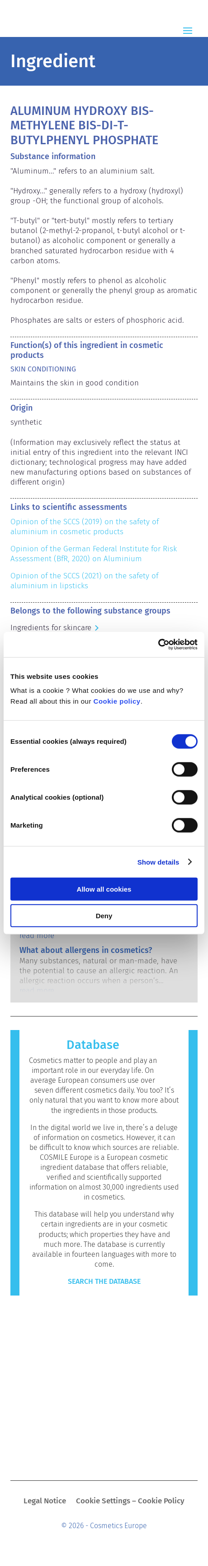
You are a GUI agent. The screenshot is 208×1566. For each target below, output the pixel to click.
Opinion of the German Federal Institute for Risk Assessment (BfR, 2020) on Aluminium (94, 553)
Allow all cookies (104, 889)
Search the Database (104, 1281)
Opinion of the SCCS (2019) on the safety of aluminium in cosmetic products (85, 526)
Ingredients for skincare (50, 627)
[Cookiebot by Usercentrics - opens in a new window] (158, 644)
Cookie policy (117, 701)
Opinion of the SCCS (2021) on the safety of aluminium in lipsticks (85, 581)
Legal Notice (45, 1502)
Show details (158, 861)
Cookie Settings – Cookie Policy (130, 1502)
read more (36, 935)
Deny (104, 915)
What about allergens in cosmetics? (85, 950)
